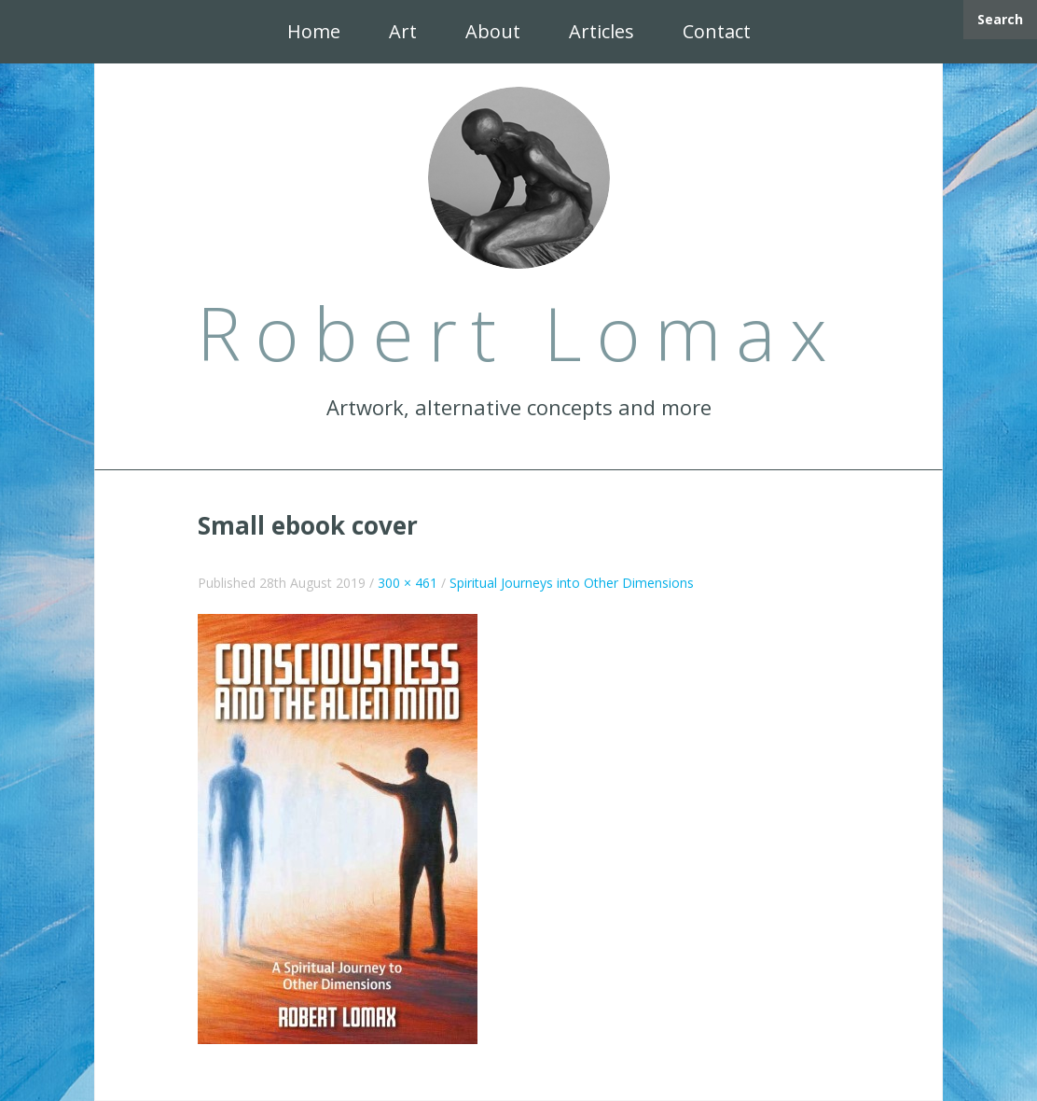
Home (313, 31)
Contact (717, 31)
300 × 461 (407, 583)
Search (1000, 19)
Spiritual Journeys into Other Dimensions (571, 583)
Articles (601, 31)
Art (403, 31)
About (492, 31)
